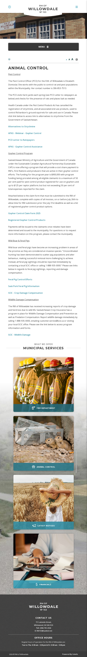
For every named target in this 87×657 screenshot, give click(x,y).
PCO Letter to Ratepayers (21, 140)
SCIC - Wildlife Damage (19, 334)
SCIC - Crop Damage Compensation (25, 292)
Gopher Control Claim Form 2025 (24, 213)
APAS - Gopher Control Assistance (25, 146)
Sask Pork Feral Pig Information (23, 286)
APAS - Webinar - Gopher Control (24, 133)
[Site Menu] (43, 47)
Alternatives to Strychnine (21, 126)
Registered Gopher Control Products (26, 220)
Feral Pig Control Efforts (20, 279)
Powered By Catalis (70, 654)
